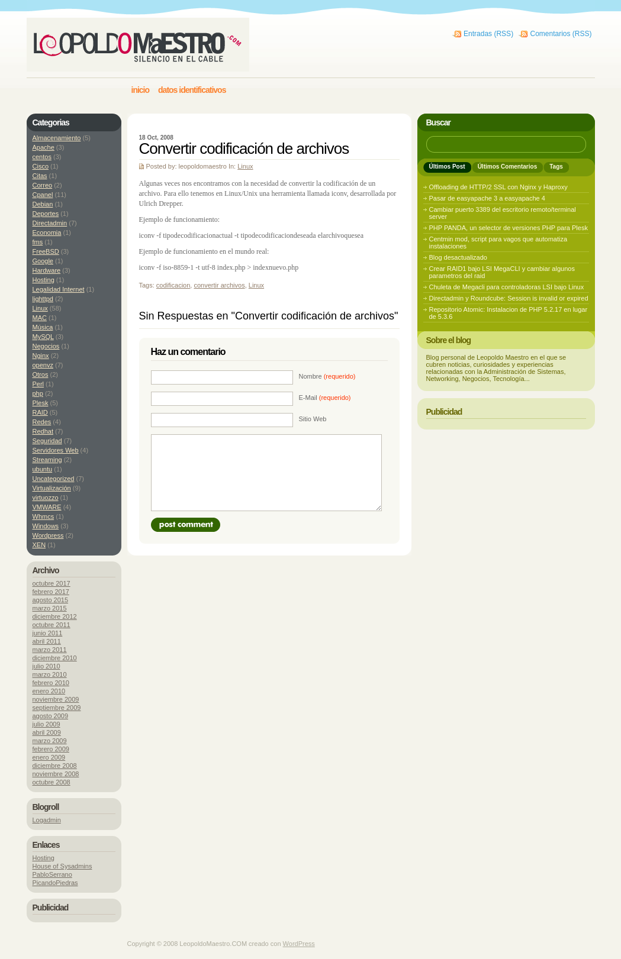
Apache (43, 147)
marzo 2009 (50, 740)
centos (42, 156)
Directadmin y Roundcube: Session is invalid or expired (508, 298)
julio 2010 (46, 666)
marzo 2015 (50, 608)
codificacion (173, 285)
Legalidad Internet (59, 289)
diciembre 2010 (55, 657)
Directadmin (50, 223)
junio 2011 (48, 633)
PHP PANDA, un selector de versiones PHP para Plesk (508, 227)
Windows (46, 525)
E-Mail (325, 397)
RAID (40, 412)
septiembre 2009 (57, 707)
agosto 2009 (51, 715)
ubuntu (43, 469)
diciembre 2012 (55, 616)
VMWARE (47, 507)
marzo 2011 (50, 649)
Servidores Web (56, 450)
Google (43, 260)
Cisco (41, 166)
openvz (43, 365)
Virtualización (52, 488)
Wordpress (48, 535)
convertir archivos (219, 285)
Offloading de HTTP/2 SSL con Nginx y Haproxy (498, 186)
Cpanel (43, 194)
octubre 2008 (51, 782)
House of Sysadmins (62, 866)
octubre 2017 (51, 583)
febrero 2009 (51, 749)
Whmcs (43, 516)
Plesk (41, 402)
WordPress (299, 943)
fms (38, 242)
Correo (43, 185)
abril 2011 (47, 641)
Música (43, 327)
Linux (245, 166)
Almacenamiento (57, 137)
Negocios (46, 346)
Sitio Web (313, 418)
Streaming (47, 459)
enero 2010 (49, 691)
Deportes (46, 213)
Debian (43, 204)
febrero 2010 (51, 682)
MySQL (43, 336)
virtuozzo (46, 497)
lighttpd (43, 298)
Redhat (43, 431)
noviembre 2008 (56, 773)
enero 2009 (49, 757)
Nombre (327, 376)
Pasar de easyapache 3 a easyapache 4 (487, 198)
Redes (42, 421)
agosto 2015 (51, 599)
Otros (41, 374)
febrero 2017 (51, 591)
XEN (39, 544)
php (38, 393)
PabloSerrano (52, 874)
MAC (40, 317)
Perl (38, 384)
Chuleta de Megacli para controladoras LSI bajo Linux (506, 286)
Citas (40, 175)
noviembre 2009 (56, 699)
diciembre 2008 (55, 765)
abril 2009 (47, 732)
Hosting (43, 279)
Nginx (41, 355)
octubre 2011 (51, 624)
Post (185, 525)
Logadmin (47, 820)
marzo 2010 (50, 674)
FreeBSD (46, 251)
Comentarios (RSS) (560, 34)
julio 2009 (46, 724)
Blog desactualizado (458, 257)
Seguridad (47, 440)
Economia (47, 232)
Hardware (47, 270)
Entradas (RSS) (488, 34)
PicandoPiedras (55, 882)
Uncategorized (54, 478)
